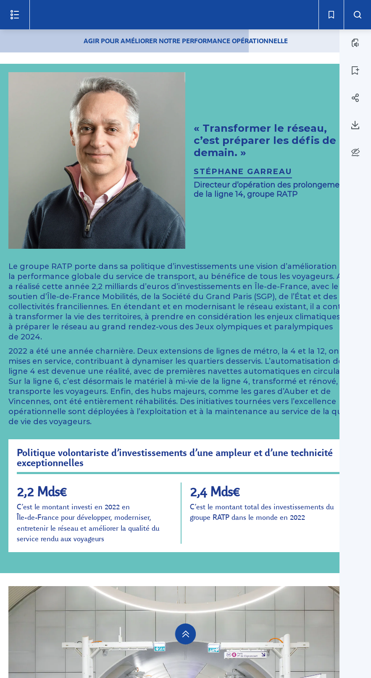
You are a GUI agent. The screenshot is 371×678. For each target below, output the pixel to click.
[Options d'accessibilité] (355, 152)
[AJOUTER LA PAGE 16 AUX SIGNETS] (355, 70)
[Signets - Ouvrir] (331, 14)
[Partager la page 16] (355, 98)
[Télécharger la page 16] (355, 125)
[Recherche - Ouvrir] (357, 14)
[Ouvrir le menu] (14, 14)
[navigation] (186, 633)
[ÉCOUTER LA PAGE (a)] (355, 43)
